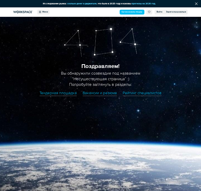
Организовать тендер (131, 12)
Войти (159, 12)
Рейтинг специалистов (142, 93)
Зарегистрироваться (176, 12)
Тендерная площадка (58, 93)
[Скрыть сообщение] (196, 4)
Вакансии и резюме (100, 93)
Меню (43, 12)
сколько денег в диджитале (82, 3)
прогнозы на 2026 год (143, 3)
